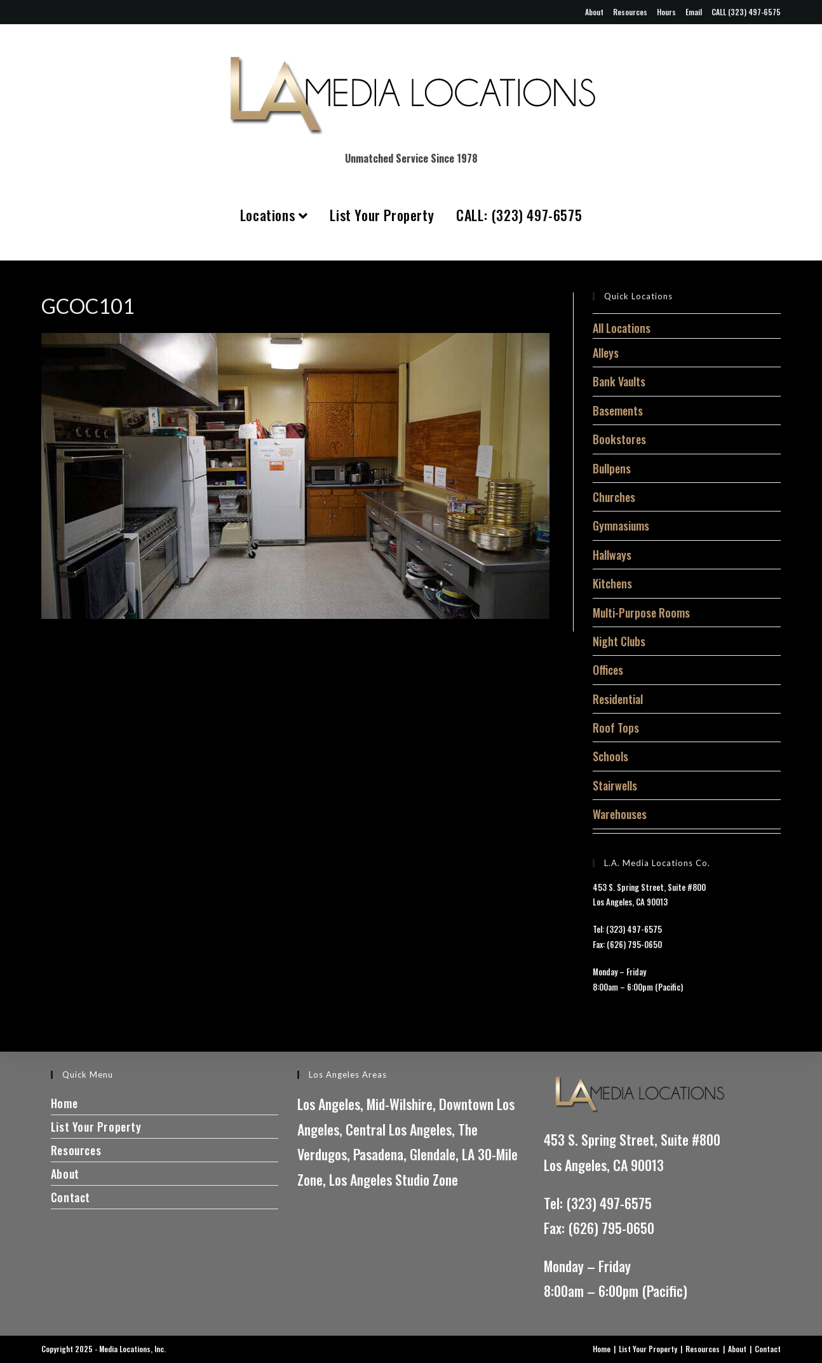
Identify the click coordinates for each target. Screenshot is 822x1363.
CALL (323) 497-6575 (746, 11)
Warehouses (620, 814)
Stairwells (615, 785)
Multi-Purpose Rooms (641, 612)
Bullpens (612, 468)
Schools (610, 756)
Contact (70, 1197)
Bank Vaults (619, 381)
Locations (274, 215)
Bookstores (619, 439)
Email (693, 11)
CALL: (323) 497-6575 (519, 215)
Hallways (612, 554)
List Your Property (382, 215)
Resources (630, 11)
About (594, 11)
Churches (614, 497)
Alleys (606, 352)
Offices (608, 669)
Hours (666, 11)
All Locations (621, 328)
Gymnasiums (621, 525)
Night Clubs (619, 641)
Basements (618, 410)
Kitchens (612, 583)
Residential (618, 699)
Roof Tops (616, 727)
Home (64, 1103)
